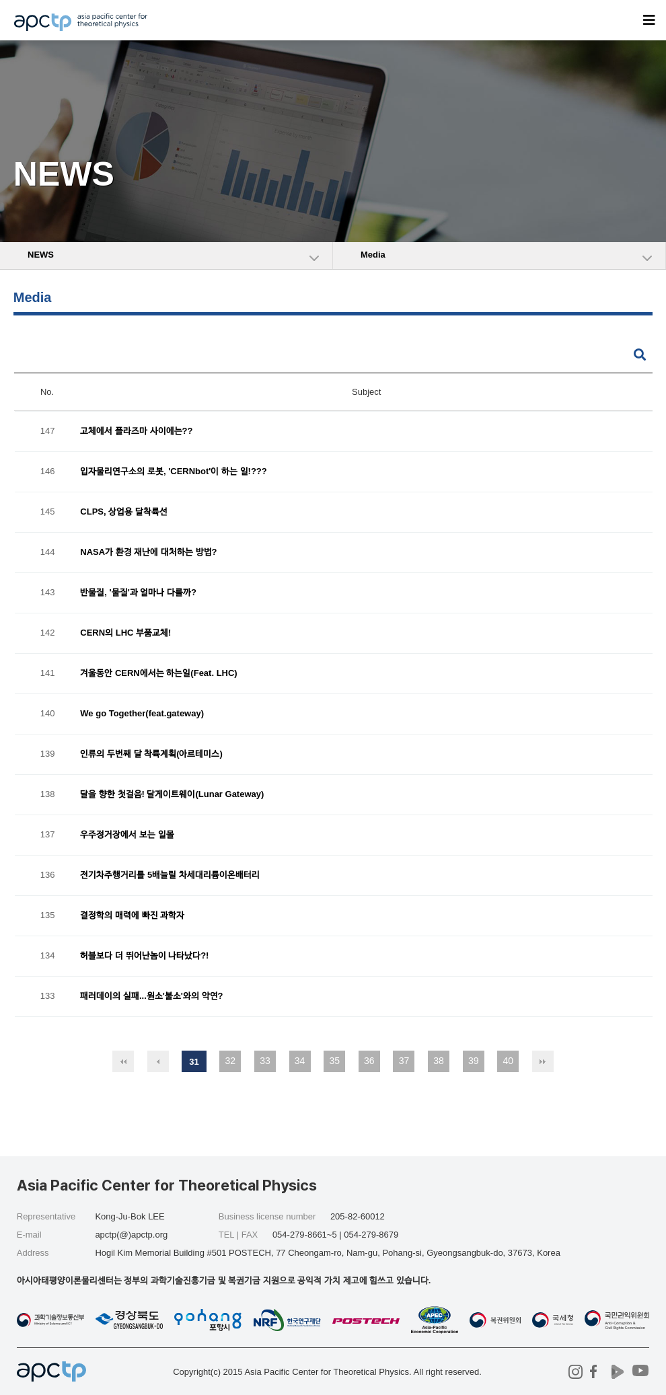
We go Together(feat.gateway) (142, 714)
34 (300, 1060)
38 (438, 1060)
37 (404, 1060)
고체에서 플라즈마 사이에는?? (136, 431)
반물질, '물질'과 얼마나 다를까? (138, 593)
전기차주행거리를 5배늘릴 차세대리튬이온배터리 (169, 875)
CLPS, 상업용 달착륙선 (124, 512)
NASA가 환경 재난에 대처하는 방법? (148, 553)
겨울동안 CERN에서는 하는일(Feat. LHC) (158, 674)
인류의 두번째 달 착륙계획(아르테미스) (151, 754)
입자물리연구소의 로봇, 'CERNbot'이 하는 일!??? (173, 472)
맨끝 (543, 1061)
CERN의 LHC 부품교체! (125, 633)
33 (265, 1060)
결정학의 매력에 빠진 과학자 (132, 916)
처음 (123, 1061)
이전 (158, 1061)
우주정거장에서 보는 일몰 (127, 835)
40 (508, 1060)
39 (473, 1060)
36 (369, 1060)
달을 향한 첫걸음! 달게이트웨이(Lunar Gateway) (172, 795)
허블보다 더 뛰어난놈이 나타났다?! (144, 956)
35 (334, 1060)
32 (230, 1060)
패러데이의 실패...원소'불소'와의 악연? (151, 996)
